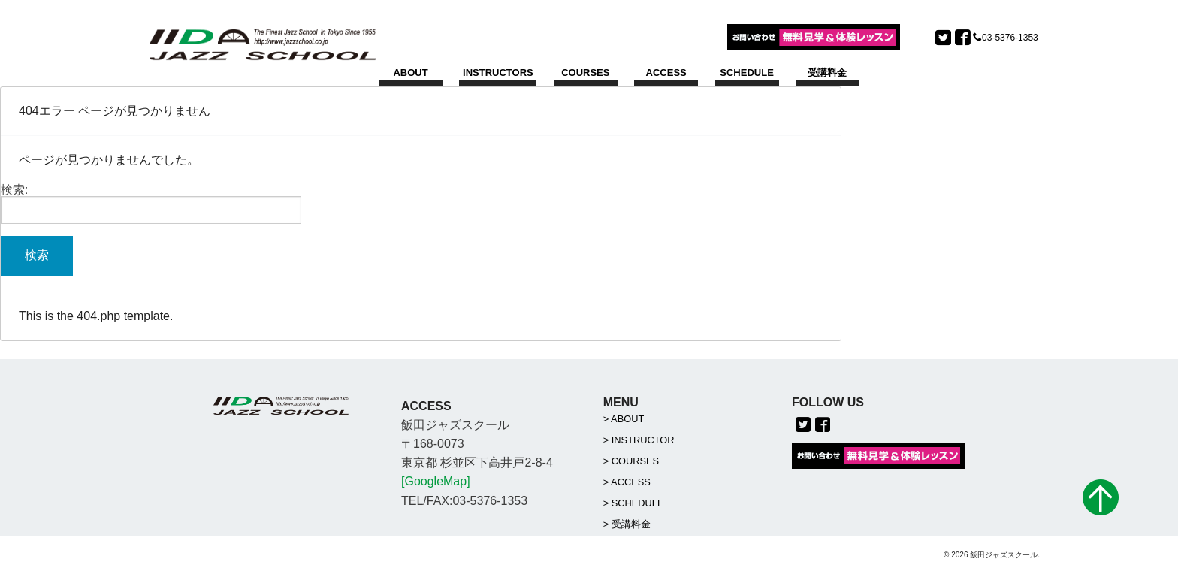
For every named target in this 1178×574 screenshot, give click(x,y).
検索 (37, 255)
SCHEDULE (747, 72)
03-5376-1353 (1010, 37)
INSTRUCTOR (643, 440)
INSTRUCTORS (498, 72)
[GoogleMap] (435, 482)
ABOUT (410, 72)
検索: (14, 190)
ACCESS (666, 72)
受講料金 (827, 72)
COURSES (585, 72)
